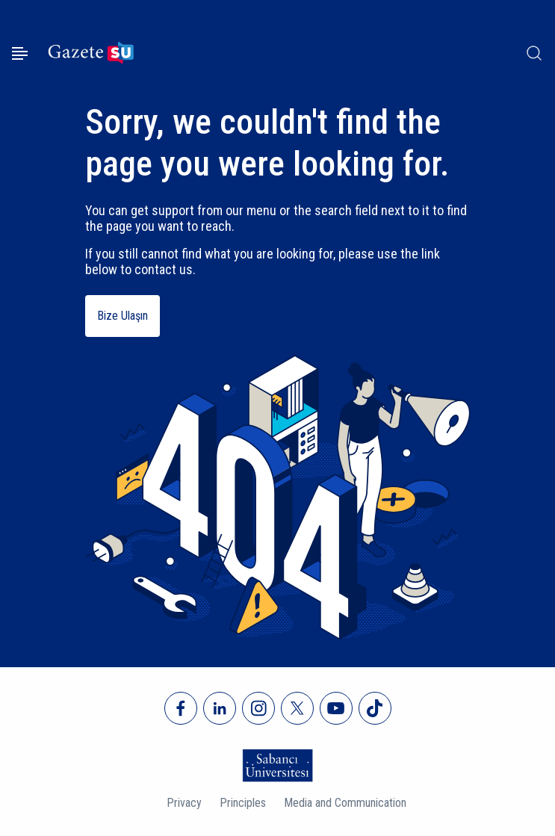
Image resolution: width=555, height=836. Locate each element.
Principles (243, 803)
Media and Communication (345, 803)
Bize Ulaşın (122, 316)
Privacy (184, 803)
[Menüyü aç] (20, 53)
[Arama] (534, 53)
